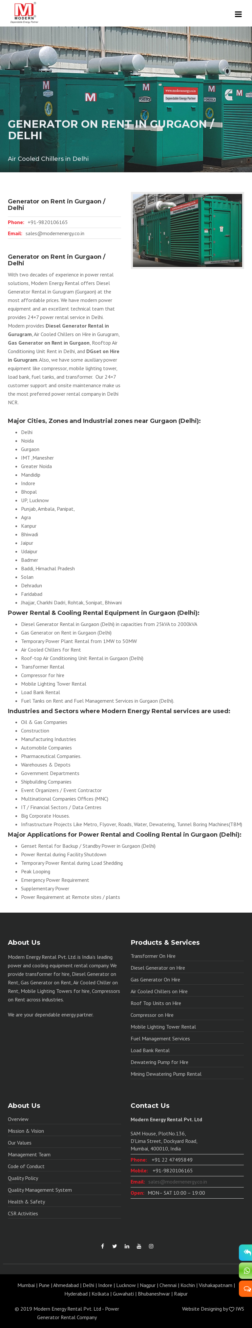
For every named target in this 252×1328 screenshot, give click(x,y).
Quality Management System (40, 1189)
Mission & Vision (26, 1131)
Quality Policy (23, 1178)
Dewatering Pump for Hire (159, 1062)
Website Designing (202, 1308)
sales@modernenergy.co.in (55, 233)
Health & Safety (26, 1201)
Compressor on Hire (152, 1015)
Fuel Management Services (160, 1038)
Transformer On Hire (153, 956)
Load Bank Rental (150, 1050)
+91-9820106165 (48, 222)
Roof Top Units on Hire (156, 1003)
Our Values (20, 1142)
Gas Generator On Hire (155, 979)
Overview (18, 1119)
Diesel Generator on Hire (158, 967)
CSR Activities (23, 1213)
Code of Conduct (26, 1166)
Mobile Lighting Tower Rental (163, 1026)
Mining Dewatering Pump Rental (166, 1074)
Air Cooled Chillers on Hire (159, 991)
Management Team (29, 1154)
